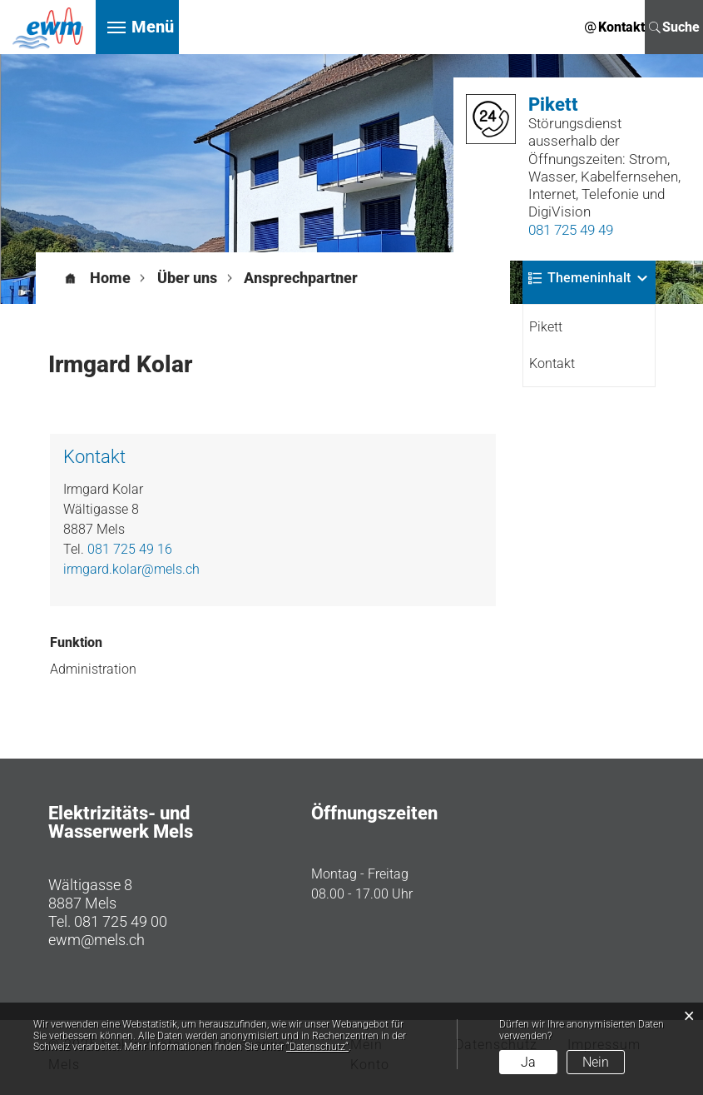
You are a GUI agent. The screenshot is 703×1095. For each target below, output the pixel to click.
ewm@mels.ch (96, 939)
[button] (187, 278)
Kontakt (552, 363)
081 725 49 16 (129, 549)
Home (110, 278)
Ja (528, 1062)
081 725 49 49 (570, 229)
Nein (595, 1062)
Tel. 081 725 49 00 (107, 921)
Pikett (545, 327)
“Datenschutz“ (317, 1047)
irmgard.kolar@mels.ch (131, 569)
